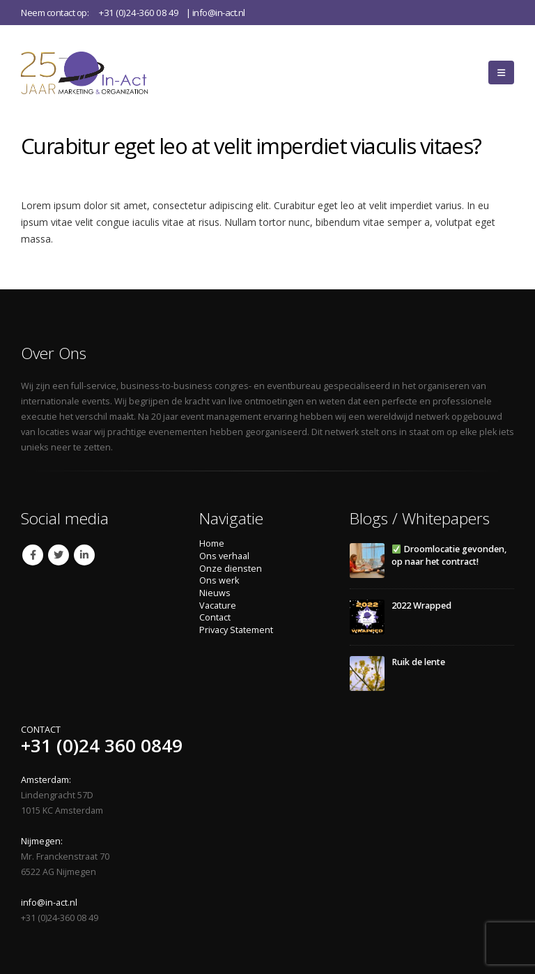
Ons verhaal (224, 556)
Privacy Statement (236, 630)
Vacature (217, 605)
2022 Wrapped (421, 605)
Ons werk (219, 580)
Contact (215, 617)
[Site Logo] (103, 72)
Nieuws (215, 593)
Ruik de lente (418, 662)
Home (211, 543)
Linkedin (84, 555)
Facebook (32, 555)
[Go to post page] (367, 560)
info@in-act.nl (218, 12)
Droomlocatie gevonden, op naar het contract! (448, 555)
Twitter (58, 555)
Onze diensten (230, 568)
